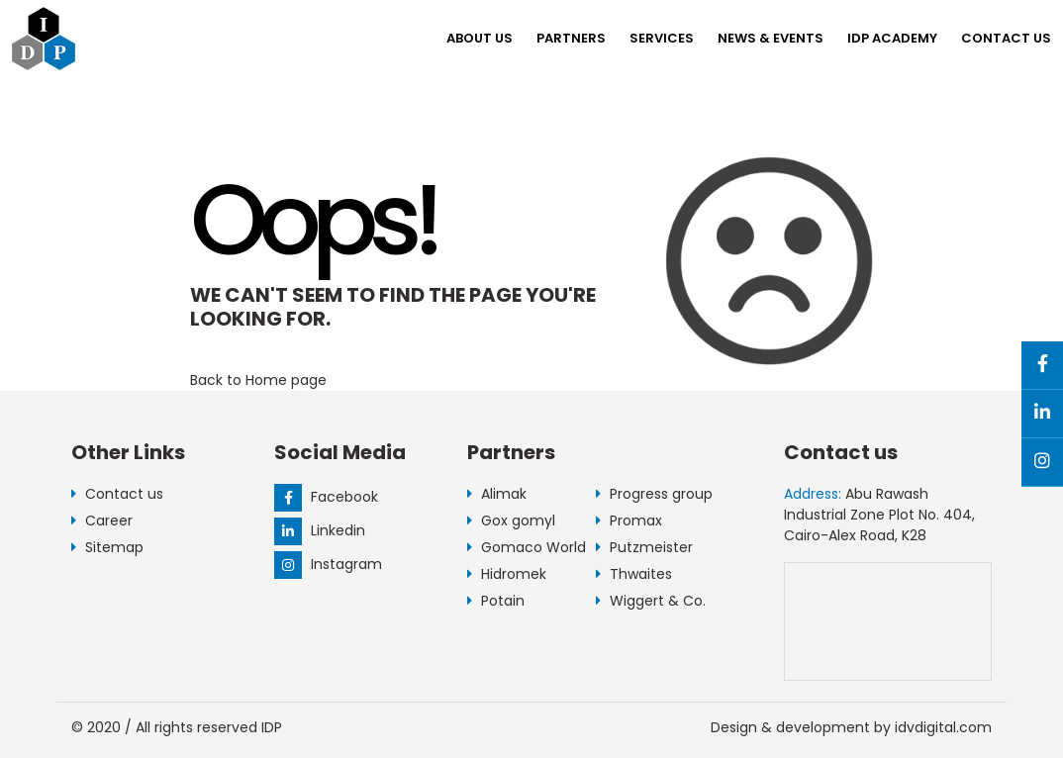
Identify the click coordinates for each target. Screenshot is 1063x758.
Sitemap (107, 547)
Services (661, 38)
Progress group (654, 494)
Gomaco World (526, 547)
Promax (629, 520)
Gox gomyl (511, 520)
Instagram (328, 564)
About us (479, 38)
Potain (496, 601)
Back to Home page (258, 380)
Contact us (1006, 38)
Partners (571, 38)
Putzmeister (644, 547)
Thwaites (634, 574)
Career (102, 520)
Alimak (497, 494)
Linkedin (319, 530)
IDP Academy (892, 38)
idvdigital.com (943, 727)
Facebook (326, 497)
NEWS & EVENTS (770, 38)
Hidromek (506, 574)
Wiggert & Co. (651, 601)
